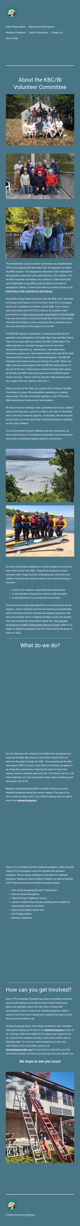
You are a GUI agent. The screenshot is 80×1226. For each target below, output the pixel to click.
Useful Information (38, 32)
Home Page (12, 38)
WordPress (30, 1215)
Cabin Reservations (16, 26)
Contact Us (57, 32)
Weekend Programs (16, 32)
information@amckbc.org (19, 1049)
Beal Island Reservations (41, 26)
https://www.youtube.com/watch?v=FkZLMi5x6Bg (48, 314)
